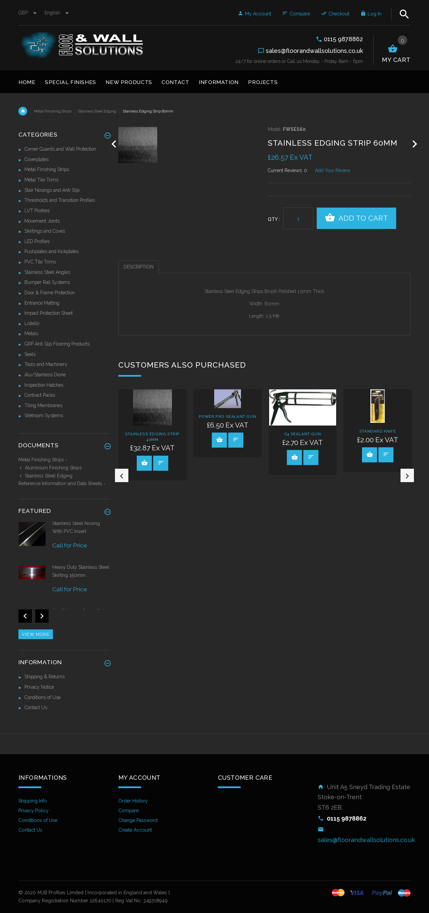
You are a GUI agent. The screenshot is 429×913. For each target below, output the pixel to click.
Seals (30, 354)
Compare (296, 13)
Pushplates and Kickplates (51, 251)
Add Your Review (332, 170)
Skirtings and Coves (44, 231)
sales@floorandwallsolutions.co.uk (366, 839)
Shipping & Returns (44, 676)
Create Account (135, 830)
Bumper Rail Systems (47, 282)
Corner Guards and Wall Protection (60, 149)
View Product (144, 462)
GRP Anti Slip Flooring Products (56, 344)
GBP (28, 12)
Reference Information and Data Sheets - (62, 483)
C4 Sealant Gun (302, 434)
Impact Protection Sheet (48, 313)
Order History (133, 801)
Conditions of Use (42, 697)
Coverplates (36, 159)
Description (139, 267)
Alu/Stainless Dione (45, 374)
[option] (152, 434)
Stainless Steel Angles (47, 272)
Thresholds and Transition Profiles (59, 200)
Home (22, 111)
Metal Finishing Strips (52, 111)
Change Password (138, 820)
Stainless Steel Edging (97, 111)
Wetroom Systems (43, 415)
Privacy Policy (33, 810)
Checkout (335, 13)
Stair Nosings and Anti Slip (51, 190)
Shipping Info (32, 801)
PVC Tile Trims (40, 261)
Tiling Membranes (43, 405)
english (57, 12)
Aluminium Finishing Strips (50, 467)
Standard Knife (377, 431)
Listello (31, 323)
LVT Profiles (37, 210)
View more (36, 634)
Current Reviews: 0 (287, 170)
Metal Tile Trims (41, 179)
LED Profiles (37, 241)
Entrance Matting (41, 303)
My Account (254, 13)
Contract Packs (39, 395)
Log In (370, 13)
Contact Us (35, 707)
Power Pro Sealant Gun (227, 416)
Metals (31, 333)
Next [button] (407, 490)
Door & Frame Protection (49, 292)
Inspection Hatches (43, 385)
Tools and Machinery (45, 364)
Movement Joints (42, 221)
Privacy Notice (39, 687)
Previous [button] (121, 490)
